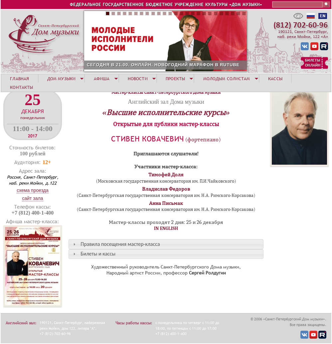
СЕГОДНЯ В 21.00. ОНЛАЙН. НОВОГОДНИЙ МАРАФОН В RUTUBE (163, 64)
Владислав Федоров (166, 189)
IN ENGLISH (166, 228)
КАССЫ (275, 79)
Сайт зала (32, 198)
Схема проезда (33, 190)
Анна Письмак (166, 203)
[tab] (166, 244)
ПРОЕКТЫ (175, 79)
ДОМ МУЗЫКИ (61, 79)
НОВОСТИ (138, 79)
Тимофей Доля (166, 175)
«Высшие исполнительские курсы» (166, 112)
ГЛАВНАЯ (19, 79)
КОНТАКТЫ (21, 87)
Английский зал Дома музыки (166, 101)
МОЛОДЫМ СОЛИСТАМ (226, 79)
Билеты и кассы (98, 254)
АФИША (102, 79)
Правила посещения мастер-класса (120, 244)
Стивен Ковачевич (147, 138)
